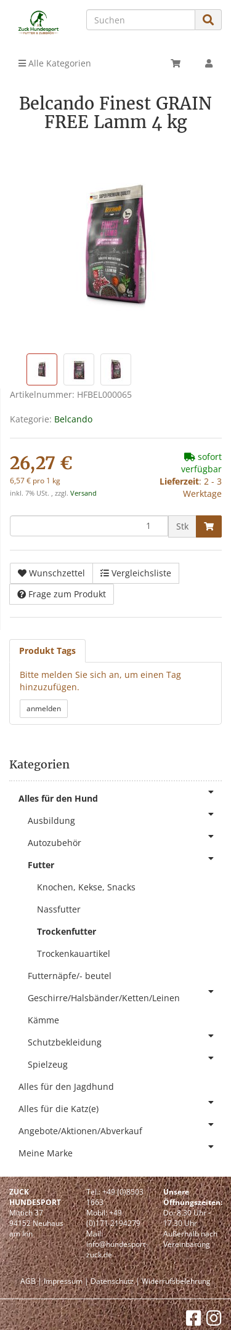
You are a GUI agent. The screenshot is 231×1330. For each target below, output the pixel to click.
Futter (125, 862)
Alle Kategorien (54, 63)
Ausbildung (125, 818)
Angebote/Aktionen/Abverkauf (120, 1128)
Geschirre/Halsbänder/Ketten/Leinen (125, 995)
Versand (83, 493)
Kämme (43, 1020)
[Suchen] (140, 19)
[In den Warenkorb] (209, 526)
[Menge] (89, 525)
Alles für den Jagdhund (66, 1086)
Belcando (73, 419)
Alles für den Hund (120, 796)
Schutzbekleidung (125, 1039)
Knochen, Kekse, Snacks (86, 887)
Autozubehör (125, 840)
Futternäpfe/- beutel (69, 975)
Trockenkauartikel (73, 953)
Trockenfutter (66, 931)
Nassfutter (59, 909)
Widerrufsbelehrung (176, 1281)
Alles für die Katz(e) (120, 1106)
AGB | (31, 1281)
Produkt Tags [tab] (47, 650)
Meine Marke (120, 1150)
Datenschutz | (115, 1281)
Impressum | (66, 1281)
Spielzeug (125, 1062)
